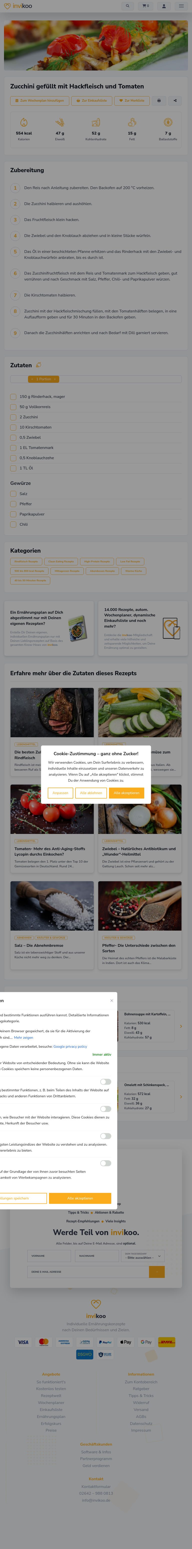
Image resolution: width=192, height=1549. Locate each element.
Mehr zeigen (23, 1037)
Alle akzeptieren (127, 793)
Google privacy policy (70, 1046)
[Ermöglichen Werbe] (105, 1163)
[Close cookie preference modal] (111, 1000)
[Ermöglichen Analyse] (105, 1109)
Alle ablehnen (91, 793)
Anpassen (60, 793)
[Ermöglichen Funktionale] (105, 1082)
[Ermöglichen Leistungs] (105, 1136)
